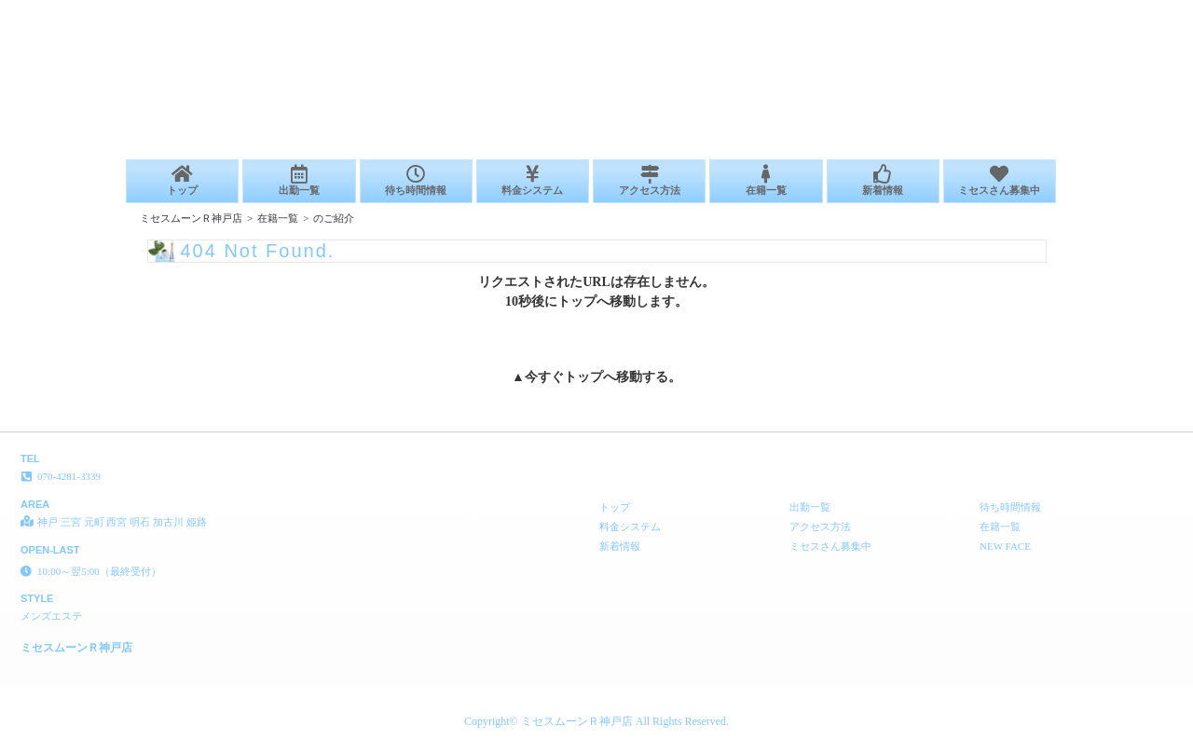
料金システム (532, 180)
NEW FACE (1005, 546)
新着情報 (883, 180)
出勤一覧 (299, 180)
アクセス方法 (649, 180)
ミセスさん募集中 (999, 180)
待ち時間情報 (416, 180)
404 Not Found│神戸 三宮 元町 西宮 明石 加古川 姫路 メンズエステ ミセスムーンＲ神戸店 (970, 7)
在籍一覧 (765, 180)
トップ (182, 180)
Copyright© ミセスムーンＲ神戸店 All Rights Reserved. (596, 721)
